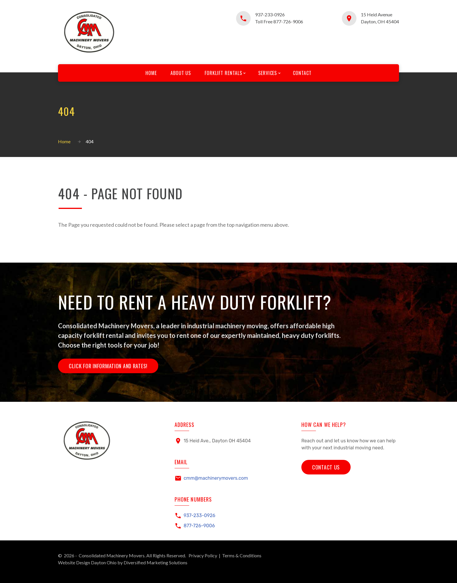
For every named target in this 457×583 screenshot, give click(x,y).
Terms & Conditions (241, 555)
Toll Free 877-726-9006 (279, 21)
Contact (302, 72)
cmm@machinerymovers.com (216, 478)
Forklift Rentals (223, 72)
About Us (180, 72)
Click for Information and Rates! (108, 366)
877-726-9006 (199, 525)
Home (150, 72)
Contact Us (326, 467)
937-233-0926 (270, 14)
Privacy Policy (203, 555)
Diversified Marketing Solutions (155, 562)
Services (268, 72)
